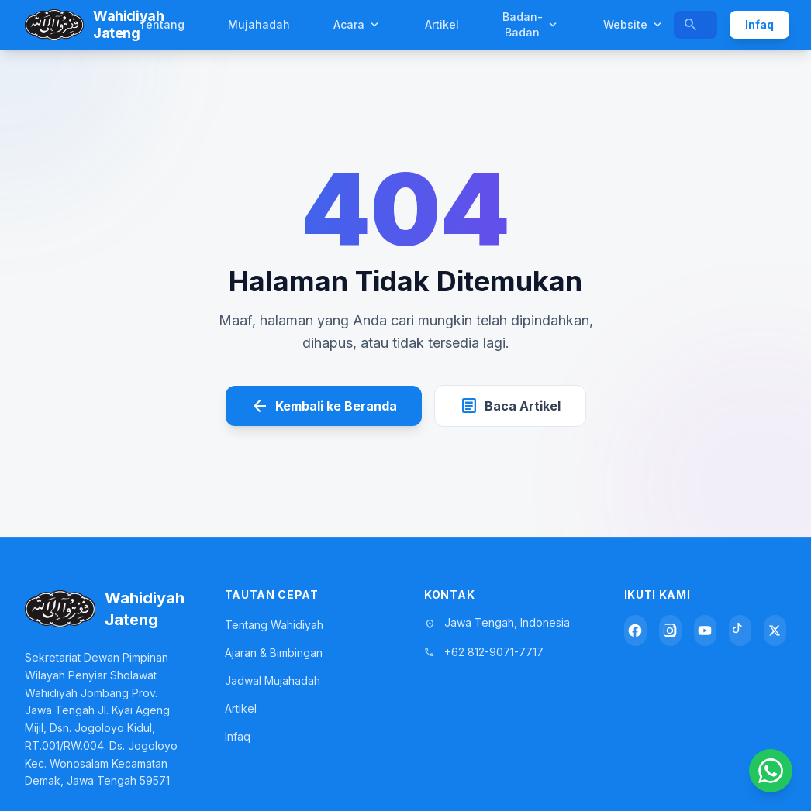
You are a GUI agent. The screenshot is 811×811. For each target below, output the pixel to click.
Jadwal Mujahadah (272, 680)
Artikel (442, 24)
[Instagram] (670, 630)
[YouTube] (705, 630)
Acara (357, 24)
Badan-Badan (531, 24)
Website (633, 24)
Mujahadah (259, 24)
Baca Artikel (510, 406)
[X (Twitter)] (775, 630)
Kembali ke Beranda (323, 406)
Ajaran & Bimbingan (274, 652)
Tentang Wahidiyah (274, 624)
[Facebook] (635, 630)
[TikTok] (740, 630)
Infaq (759, 24)
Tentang (162, 24)
